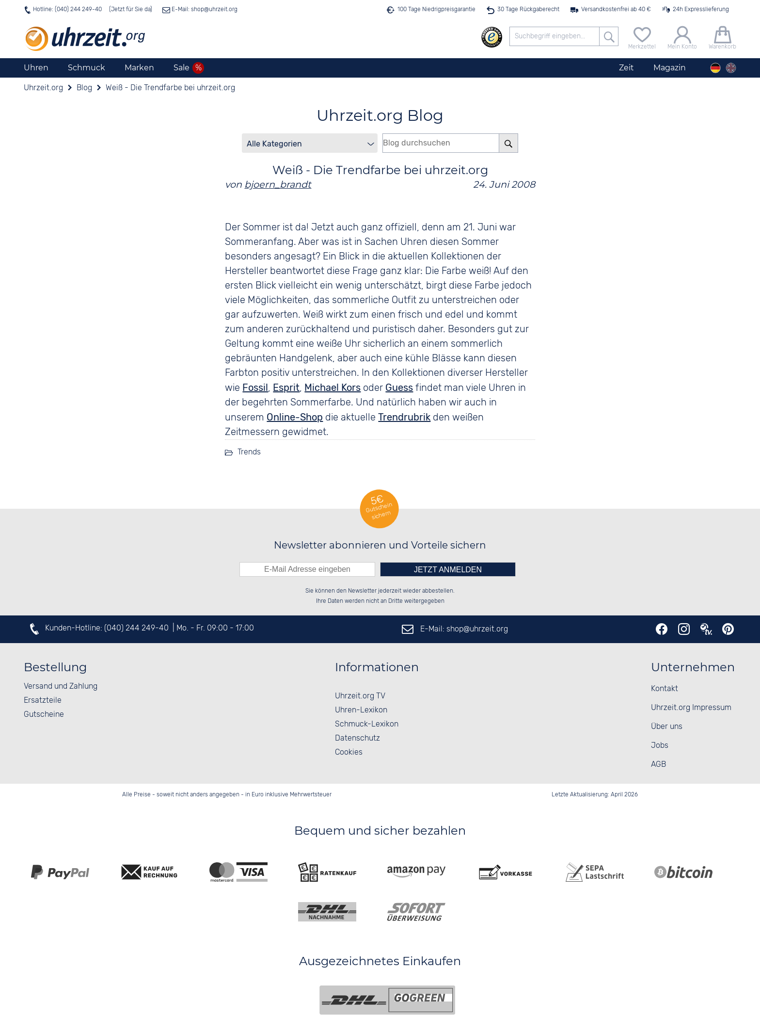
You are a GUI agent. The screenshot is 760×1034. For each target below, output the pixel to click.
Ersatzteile (43, 700)
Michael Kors (332, 387)
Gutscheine (44, 715)
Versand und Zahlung (60, 686)
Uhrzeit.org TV (360, 696)
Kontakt (664, 689)
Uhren (36, 67)
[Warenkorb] (722, 36)
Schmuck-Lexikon (366, 724)
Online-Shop (295, 417)
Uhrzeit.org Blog (380, 115)
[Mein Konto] (682, 36)
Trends (249, 452)
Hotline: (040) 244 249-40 (67, 9)
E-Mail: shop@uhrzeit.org (204, 9)
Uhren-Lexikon (361, 710)
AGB (658, 764)
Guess (399, 387)
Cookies (349, 752)
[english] (731, 68)
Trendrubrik (404, 417)
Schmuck (86, 67)
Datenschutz (357, 738)
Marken (139, 67)
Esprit (286, 387)
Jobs (659, 746)
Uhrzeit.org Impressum (691, 708)
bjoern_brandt (277, 184)
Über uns (666, 727)
